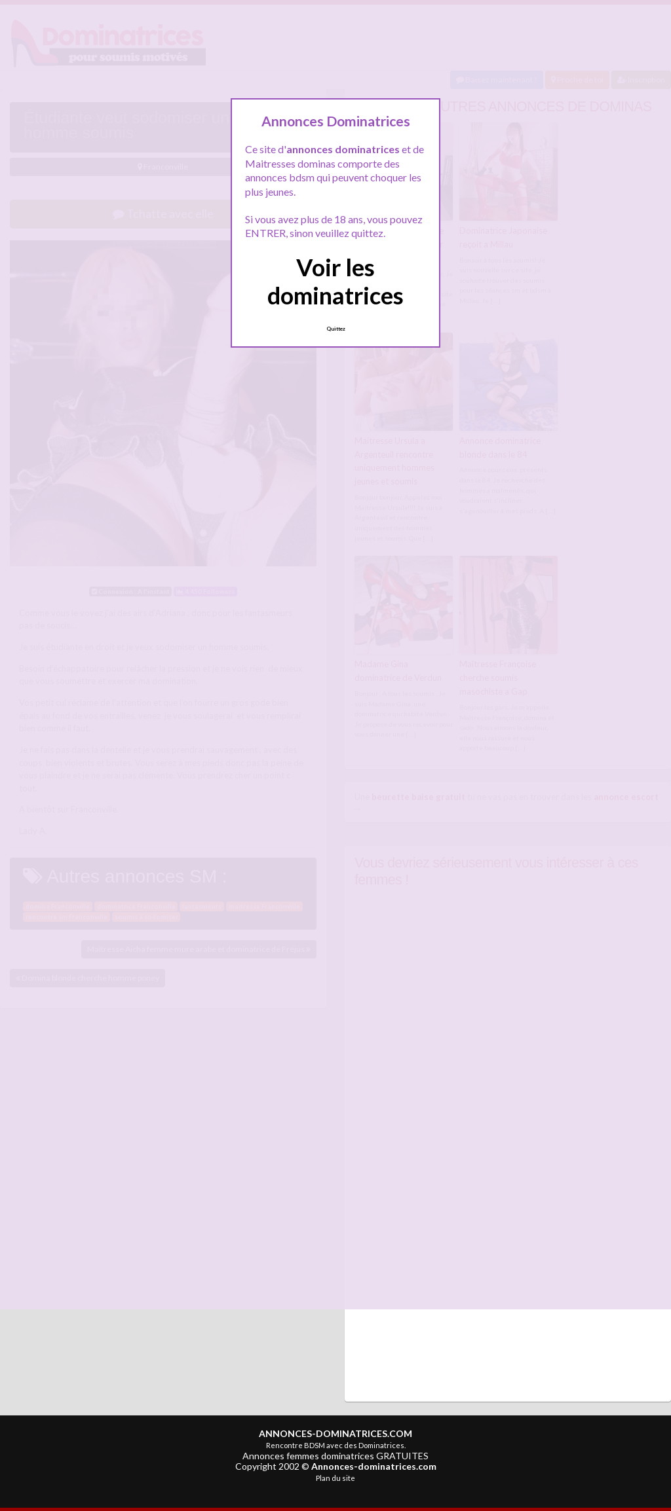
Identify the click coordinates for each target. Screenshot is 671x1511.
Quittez (335, 328)
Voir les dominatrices (335, 281)
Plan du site (335, 1477)
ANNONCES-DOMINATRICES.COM (335, 1432)
